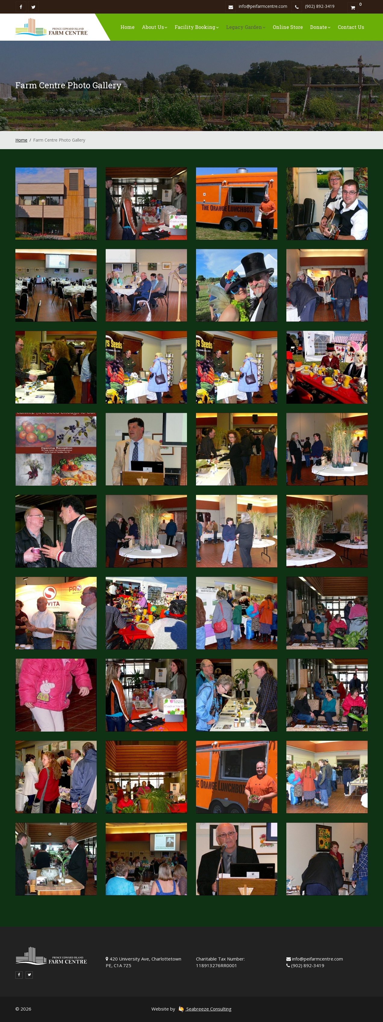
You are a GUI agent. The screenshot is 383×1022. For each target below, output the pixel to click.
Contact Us (351, 27)
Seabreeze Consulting (205, 1009)
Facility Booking (197, 27)
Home (127, 27)
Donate (320, 27)
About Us (154, 27)
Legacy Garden (246, 27)
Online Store (288, 27)
